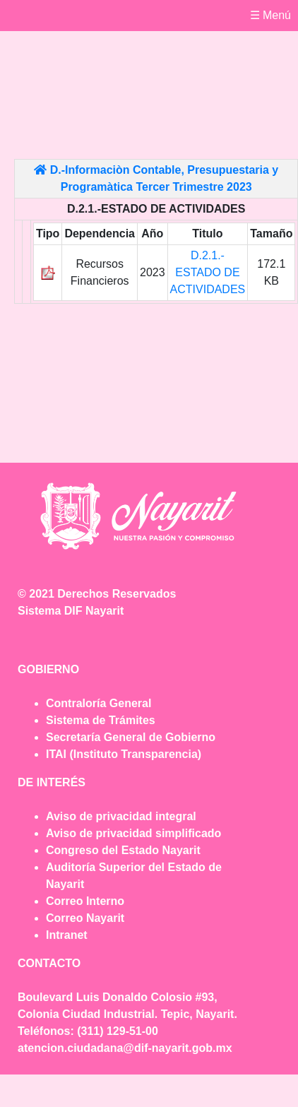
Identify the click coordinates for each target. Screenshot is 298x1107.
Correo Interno (85, 901)
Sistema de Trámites (100, 720)
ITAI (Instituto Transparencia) (123, 754)
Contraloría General (98, 703)
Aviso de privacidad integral (121, 816)
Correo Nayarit (85, 918)
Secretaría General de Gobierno (130, 737)
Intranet (67, 935)
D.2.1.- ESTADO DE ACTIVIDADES (208, 272)
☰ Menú (270, 15)
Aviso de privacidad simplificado (133, 833)
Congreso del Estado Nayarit (123, 850)
